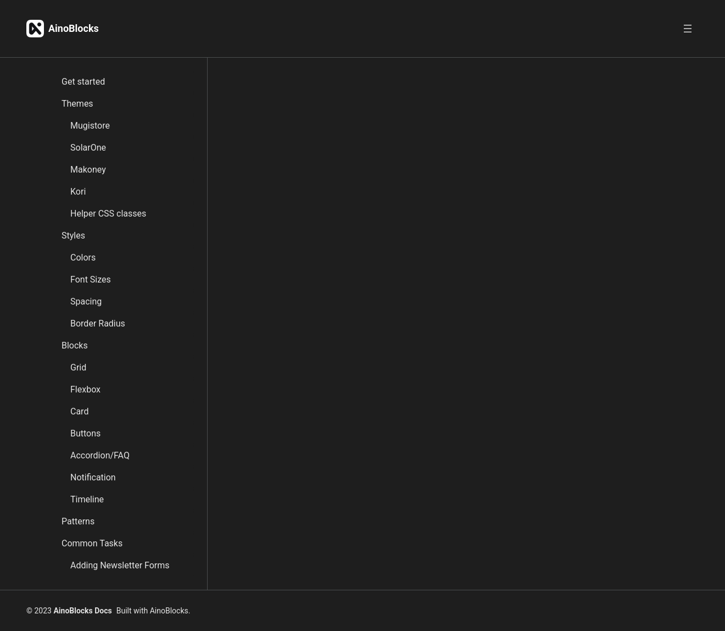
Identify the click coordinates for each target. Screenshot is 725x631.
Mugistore (90, 125)
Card (79, 411)
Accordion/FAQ (100, 455)
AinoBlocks (73, 28)
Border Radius (97, 323)
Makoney (88, 169)
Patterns (78, 521)
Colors (83, 257)
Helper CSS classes (108, 213)
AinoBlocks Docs (82, 610)
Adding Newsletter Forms (120, 565)
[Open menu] (688, 29)
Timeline (87, 499)
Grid (78, 367)
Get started (83, 81)
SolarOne (88, 147)
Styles (73, 235)
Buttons (85, 433)
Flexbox (85, 389)
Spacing (86, 301)
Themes (77, 103)
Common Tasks (92, 543)
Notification (93, 477)
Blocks (75, 345)
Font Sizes (90, 279)
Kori (78, 191)
